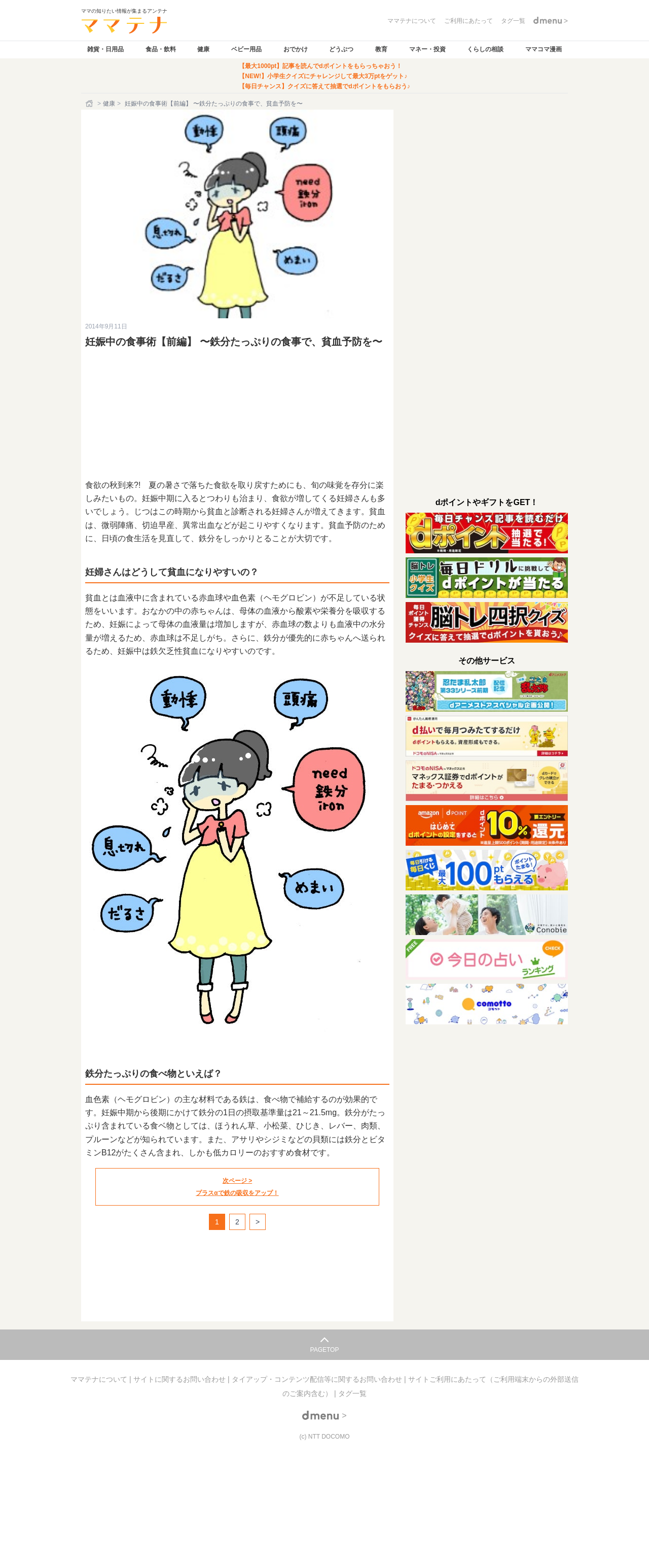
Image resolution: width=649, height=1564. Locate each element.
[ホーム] (90, 103)
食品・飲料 (161, 49)
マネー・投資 (427, 49)
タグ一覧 (352, 1393)
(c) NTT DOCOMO (324, 1436)
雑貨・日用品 (105, 49)
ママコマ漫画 (543, 49)
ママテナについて (99, 1379)
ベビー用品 (246, 49)
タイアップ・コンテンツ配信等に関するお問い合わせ (318, 1379)
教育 (381, 49)
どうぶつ (341, 49)
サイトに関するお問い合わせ (180, 1379)
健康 (203, 49)
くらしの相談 (485, 49)
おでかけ (295, 49)
